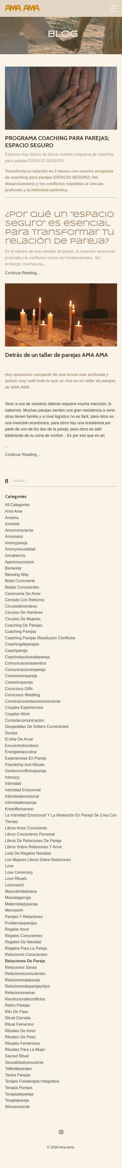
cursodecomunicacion (24, 720)
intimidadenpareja (20, 802)
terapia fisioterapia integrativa (32, 1081)
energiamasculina (20, 752)
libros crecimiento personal (30, 834)
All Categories (17, 505)
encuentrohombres (21, 746)
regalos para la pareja (26, 948)
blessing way (17, 574)
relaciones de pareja (25, 961)
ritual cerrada (17, 1018)
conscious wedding (22, 695)
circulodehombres (21, 606)
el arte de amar (19, 739)
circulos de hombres (24, 612)
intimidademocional (22, 796)
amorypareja (16, 543)
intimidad (13, 783)
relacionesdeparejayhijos (27, 986)
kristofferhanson (19, 809)
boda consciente (20, 581)
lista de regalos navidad (28, 853)
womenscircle (17, 1107)
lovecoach (14, 885)
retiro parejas (17, 1005)
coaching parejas (20, 631)
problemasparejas (21, 923)
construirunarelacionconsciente (32, 701)
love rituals (16, 878)
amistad (12, 524)
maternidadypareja (21, 904)
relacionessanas (20, 993)
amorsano (14, 536)
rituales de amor (20, 1031)
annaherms (15, 555)
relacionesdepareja (22, 980)
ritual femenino (19, 1024)
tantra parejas (17, 1075)
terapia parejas (18, 1088)
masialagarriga (18, 897)
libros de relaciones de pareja (33, 841)
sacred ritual (17, 1056)
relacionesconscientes (25, 973)
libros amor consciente (26, 828)
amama (12, 518)
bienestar (13, 568)
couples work (17, 714)
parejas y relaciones (24, 917)
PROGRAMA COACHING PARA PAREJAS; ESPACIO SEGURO (57, 142)
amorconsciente (19, 530)
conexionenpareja (21, 676)
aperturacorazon (19, 562)
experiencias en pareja (25, 758)
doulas (11, 733)
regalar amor (17, 929)
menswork (14, 910)
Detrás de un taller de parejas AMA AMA (56, 354)
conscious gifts (19, 689)
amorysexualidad (20, 549)
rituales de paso (20, 1037)
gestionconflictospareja (25, 771)
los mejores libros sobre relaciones (38, 860)
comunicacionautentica (25, 663)
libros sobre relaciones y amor (33, 847)
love (9, 866)
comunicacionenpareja (25, 670)
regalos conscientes (23, 936)
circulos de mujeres (23, 619)
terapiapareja (17, 1100)
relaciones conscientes (26, 954)
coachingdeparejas (22, 644)
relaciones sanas (21, 967)
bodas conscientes (22, 587)
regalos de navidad (23, 942)
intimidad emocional (23, 790)
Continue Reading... (22, 273)
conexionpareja (19, 682)
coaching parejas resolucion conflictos (40, 638)
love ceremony (19, 872)
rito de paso (16, 1012)
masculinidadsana (21, 891)
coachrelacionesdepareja (27, 657)
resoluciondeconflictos (25, 999)
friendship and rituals (25, 765)
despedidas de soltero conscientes (37, 726)
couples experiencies (24, 707)
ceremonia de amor (23, 594)
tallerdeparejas (18, 1069)
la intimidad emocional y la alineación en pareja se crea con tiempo (61, 818)
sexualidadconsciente (24, 1062)
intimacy (12, 777)
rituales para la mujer (25, 1049)
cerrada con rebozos (24, 600)
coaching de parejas (23, 625)
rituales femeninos (22, 1043)
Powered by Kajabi (61, 1155)
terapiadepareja (19, 1094)
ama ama (13, 511)
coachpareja (16, 650)
